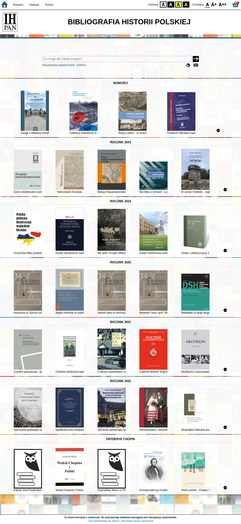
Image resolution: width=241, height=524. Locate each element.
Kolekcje (80, 64)
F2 (222, 4)
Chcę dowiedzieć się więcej (103, 520)
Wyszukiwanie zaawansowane (58, 64)
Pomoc (49, 4)
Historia (34, 4)
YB (178, 4)
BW (170, 4)
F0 (207, 4)
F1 (214, 4)
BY (186, 4)
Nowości (18, 4)
